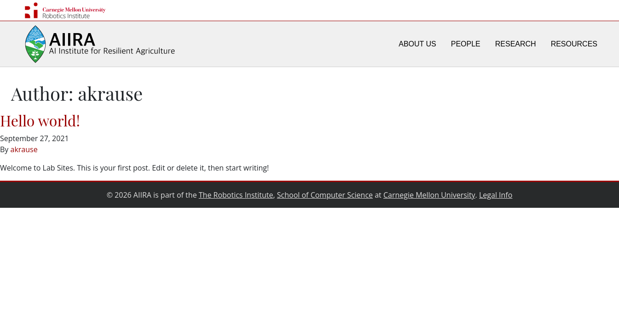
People (465, 44)
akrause (24, 149)
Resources (574, 44)
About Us (417, 44)
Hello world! (40, 120)
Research (515, 44)
